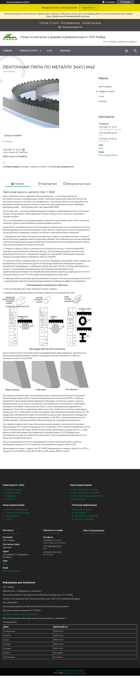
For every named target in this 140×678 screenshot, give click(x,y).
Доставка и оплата (83, 509)
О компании (10, 496)
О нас (49, 51)
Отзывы (102, 101)
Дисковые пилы (12, 516)
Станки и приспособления (17, 512)
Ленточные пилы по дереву (85, 489)
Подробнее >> (88, 7)
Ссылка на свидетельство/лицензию (20, 614)
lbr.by (101, 148)
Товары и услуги (28, 51)
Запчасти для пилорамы (16, 509)
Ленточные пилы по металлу (86, 492)
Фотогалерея (105, 86)
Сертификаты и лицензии (86, 516)
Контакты (65, 51)
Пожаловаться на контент (75, 673)
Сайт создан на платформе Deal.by (70, 670)
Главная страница (13, 489)
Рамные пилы (79, 499)
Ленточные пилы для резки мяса (88, 496)
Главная (7, 51)
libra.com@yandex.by (108, 155)
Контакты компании (83, 519)
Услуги (8, 519)
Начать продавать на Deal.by (17, 2)
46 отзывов (110, 2)
